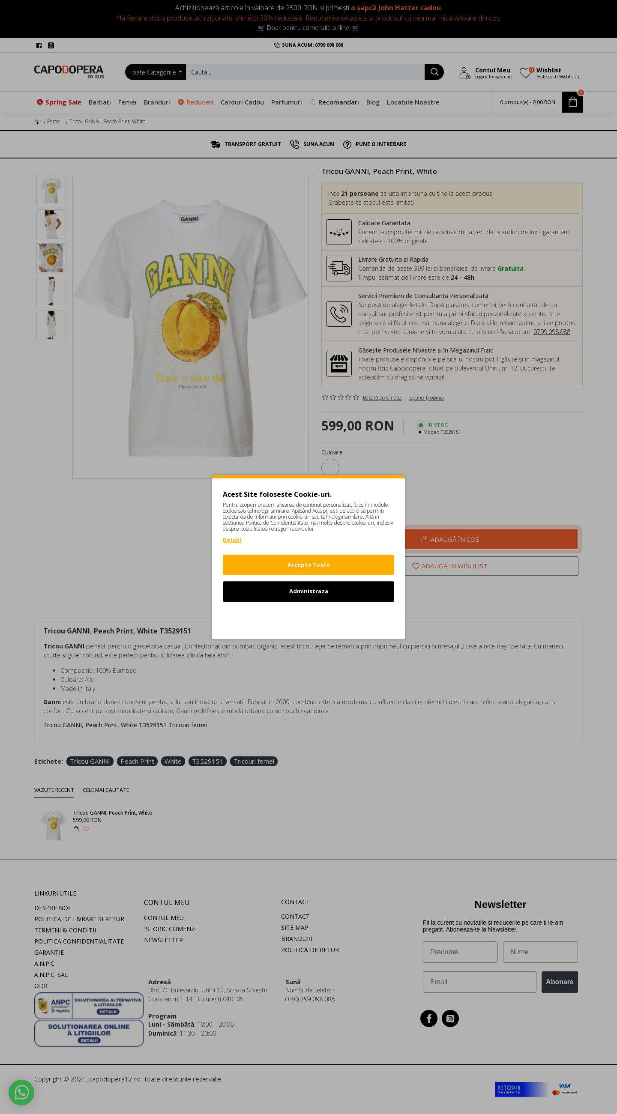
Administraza (308, 591)
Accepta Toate (309, 564)
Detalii (232, 540)
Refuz (308, 618)
